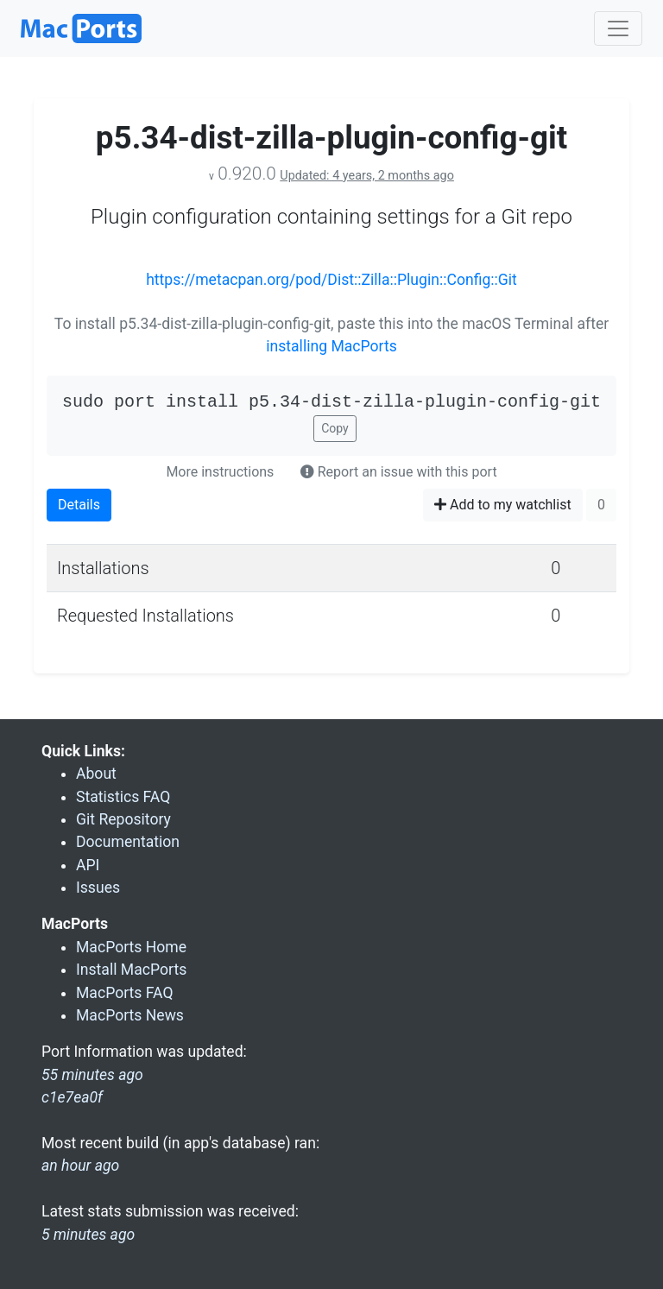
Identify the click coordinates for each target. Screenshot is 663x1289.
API (87, 865)
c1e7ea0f (72, 1097)
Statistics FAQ (123, 797)
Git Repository (123, 819)
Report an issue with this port (398, 472)
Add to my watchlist (502, 504)
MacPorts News (130, 1015)
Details (79, 504)
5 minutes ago (88, 1234)
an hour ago (80, 1165)
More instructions (220, 472)
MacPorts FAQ (125, 993)
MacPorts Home (131, 947)
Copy (335, 428)
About (96, 773)
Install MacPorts (131, 969)
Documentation (128, 841)
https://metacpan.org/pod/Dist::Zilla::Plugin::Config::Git (331, 279)
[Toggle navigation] (618, 28)
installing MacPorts (331, 346)
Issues (98, 887)
